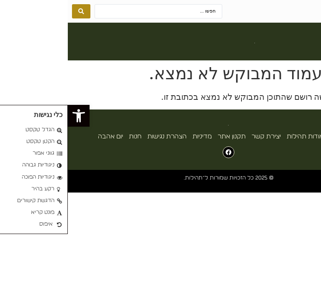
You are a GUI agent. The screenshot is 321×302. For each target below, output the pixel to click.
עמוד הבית (276, 136)
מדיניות (134, 136)
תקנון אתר (164, 136)
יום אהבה (42, 136)
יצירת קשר (198, 136)
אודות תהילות (237, 136)
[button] (310, 43)
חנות (67, 136)
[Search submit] (13, 11)
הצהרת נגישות (99, 136)
